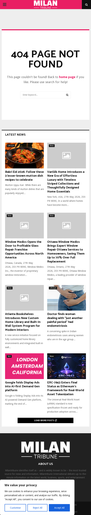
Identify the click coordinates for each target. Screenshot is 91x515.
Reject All (37, 507)
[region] (37, 497)
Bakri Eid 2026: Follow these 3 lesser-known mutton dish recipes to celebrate (24, 175)
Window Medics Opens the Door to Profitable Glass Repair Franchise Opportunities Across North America (24, 249)
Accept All (59, 507)
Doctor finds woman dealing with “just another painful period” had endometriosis (65, 320)
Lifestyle (11, 146)
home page (67, 77)
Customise (15, 507)
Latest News (15, 134)
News (52, 146)
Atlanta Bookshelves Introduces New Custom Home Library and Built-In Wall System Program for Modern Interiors (22, 322)
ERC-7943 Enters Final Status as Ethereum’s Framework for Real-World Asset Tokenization (65, 388)
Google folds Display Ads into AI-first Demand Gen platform (22, 386)
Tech (9, 356)
